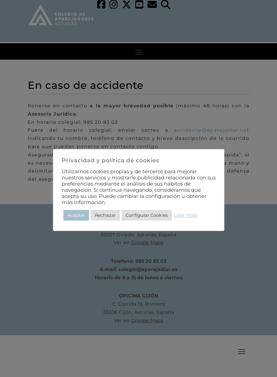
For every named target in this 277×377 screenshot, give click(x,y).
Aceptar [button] (76, 215)
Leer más (185, 215)
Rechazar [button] (105, 215)
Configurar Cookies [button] (147, 215)
